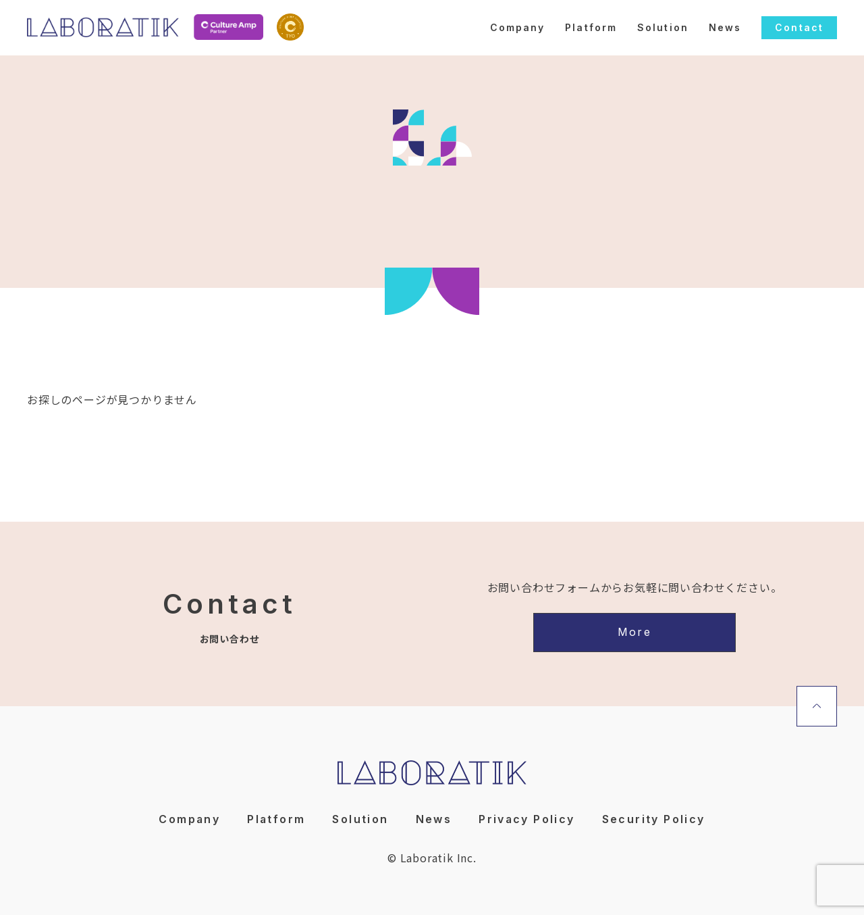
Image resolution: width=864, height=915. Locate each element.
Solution (662, 27)
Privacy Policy (527, 817)
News (725, 27)
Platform (591, 27)
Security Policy (654, 817)
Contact (799, 27)
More (635, 632)
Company (517, 27)
